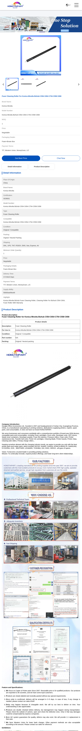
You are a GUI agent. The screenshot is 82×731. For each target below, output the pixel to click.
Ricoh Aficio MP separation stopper (19, 482)
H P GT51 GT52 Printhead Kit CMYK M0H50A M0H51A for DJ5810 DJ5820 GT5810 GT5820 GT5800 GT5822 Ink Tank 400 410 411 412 (21, 596)
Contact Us (45, 694)
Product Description (42, 167)
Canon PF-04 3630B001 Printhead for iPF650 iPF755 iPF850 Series (61, 596)
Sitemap (18, 712)
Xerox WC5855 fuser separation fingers (58, 482)
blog (44, 688)
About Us (44, 677)
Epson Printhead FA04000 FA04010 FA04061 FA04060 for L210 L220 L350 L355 (21, 542)
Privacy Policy (8, 712)
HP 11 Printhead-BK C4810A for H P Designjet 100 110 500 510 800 (61, 542)
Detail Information (14, 167)
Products (46, 683)
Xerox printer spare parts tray (27, 477)
